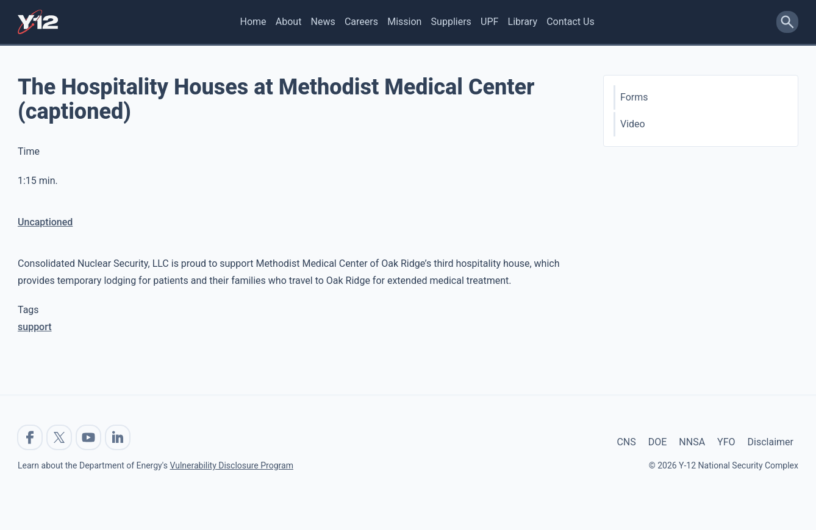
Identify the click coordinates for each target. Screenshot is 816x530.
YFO (726, 442)
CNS (626, 442)
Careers (361, 21)
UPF (489, 21)
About (289, 21)
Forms (634, 97)
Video (632, 124)
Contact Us (570, 21)
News (323, 21)
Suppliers (451, 21)
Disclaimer (770, 442)
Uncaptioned (45, 222)
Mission (404, 21)
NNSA (692, 442)
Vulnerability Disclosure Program (231, 465)
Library (522, 21)
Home (253, 21)
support (35, 327)
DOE (657, 442)
